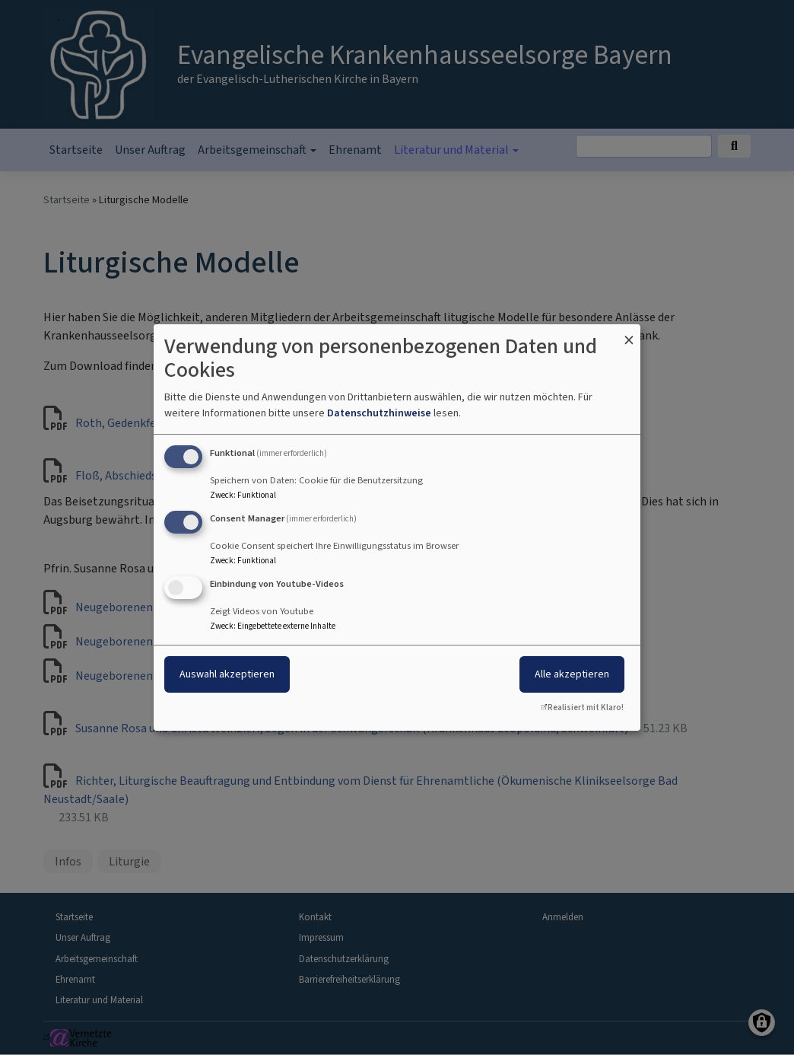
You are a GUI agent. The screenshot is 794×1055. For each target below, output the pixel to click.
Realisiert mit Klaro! (586, 707)
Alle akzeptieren (572, 674)
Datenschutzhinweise (379, 413)
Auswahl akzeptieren (227, 674)
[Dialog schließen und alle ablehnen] (629, 333)
